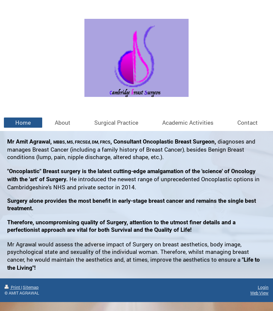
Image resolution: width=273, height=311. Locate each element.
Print (12, 287)
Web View (259, 293)
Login (263, 287)
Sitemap (31, 287)
